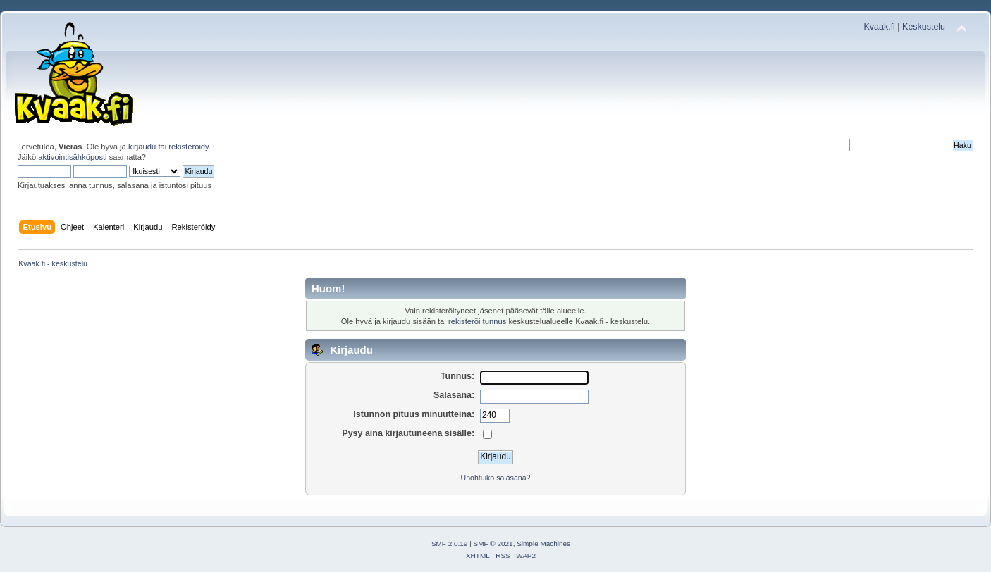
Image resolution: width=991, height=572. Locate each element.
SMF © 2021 (493, 543)
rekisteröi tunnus (477, 321)
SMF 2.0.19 (449, 543)
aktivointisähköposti (72, 157)
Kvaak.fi (879, 27)
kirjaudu (142, 146)
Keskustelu (923, 27)
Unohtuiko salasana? (496, 477)
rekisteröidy (188, 146)
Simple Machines (543, 543)
